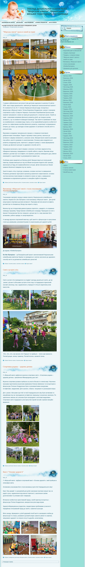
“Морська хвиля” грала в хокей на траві (19, 32)
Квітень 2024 (67, 127)
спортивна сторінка (33, 182)
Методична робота (17, 182)
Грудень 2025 (67, 85)
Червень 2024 (67, 122)
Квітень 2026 (67, 76)
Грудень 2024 (67, 109)
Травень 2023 (67, 149)
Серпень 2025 (67, 93)
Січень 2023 (67, 158)
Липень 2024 (67, 120)
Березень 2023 (68, 153)
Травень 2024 (67, 124)
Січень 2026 (67, 82)
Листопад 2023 (68, 138)
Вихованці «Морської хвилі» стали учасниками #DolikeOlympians (22, 190)
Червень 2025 (67, 96)
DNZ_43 (5, 37)
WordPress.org (68, 172)
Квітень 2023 (67, 151)
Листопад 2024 (68, 111)
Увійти (65, 165)
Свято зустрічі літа (10, 270)
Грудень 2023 (67, 135)
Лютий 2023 (67, 156)
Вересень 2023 (68, 142)
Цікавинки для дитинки (70, 68)
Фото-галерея (52, 22)
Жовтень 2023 (67, 140)
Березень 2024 (68, 129)
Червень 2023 (67, 147)
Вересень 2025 (68, 91)
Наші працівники (29, 22)
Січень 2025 (67, 107)
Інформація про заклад (8, 22)
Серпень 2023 (67, 144)
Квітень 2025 (67, 100)
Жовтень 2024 (67, 113)
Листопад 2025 (68, 87)
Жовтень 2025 (67, 89)
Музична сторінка (12, 360)
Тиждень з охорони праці (71, 55)
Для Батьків (19, 22)
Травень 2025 (67, 98)
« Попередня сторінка (8, 561)
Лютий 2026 (67, 80)
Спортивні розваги (25, 182)
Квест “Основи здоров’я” (13, 472)
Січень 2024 (67, 133)
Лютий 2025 (67, 104)
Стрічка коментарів (69, 170)
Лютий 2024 (67, 131)
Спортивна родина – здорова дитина (17, 367)
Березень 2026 (68, 78)
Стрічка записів (68, 167)
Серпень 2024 (67, 118)
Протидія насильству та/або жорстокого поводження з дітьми (19, 25)
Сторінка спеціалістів (41, 22)
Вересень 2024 (68, 116)
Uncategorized (11, 557)
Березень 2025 (68, 102)
